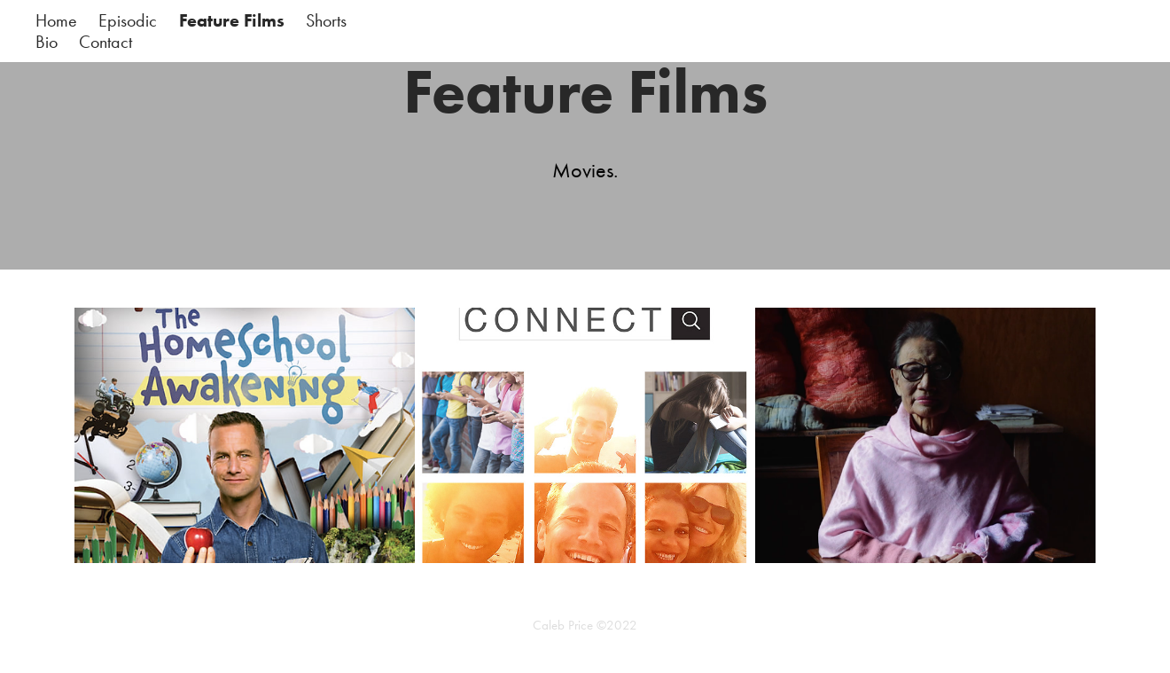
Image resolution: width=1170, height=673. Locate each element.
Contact (105, 41)
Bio (46, 41)
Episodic (127, 20)
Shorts (326, 20)
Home (56, 20)
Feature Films (232, 20)
